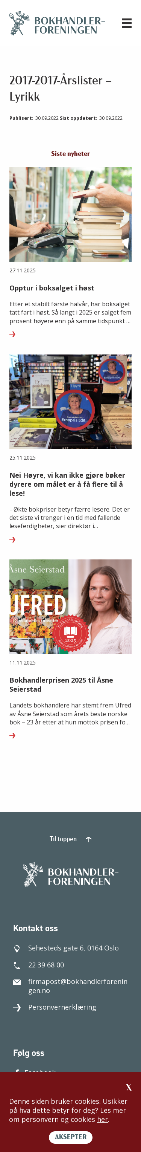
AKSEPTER (70, 1137)
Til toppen (70, 839)
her (102, 1119)
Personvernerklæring (54, 1006)
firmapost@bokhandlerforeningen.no (70, 986)
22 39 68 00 (38, 964)
